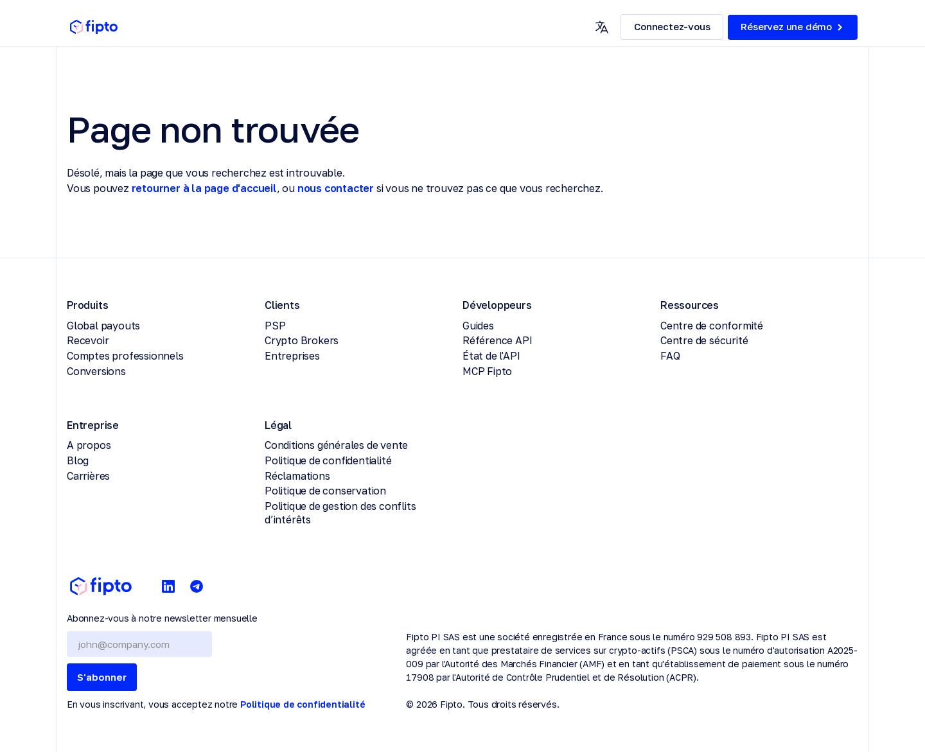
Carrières (88, 475)
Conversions (96, 371)
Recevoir (88, 340)
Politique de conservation (325, 490)
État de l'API (491, 355)
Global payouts (103, 325)
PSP (275, 325)
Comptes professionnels (125, 355)
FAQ (670, 355)
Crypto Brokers (302, 340)
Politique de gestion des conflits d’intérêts (340, 513)
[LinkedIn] (168, 586)
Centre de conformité (711, 325)
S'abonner (102, 677)
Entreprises (292, 355)
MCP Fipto (487, 371)
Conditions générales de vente (336, 445)
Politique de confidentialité (328, 460)
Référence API (497, 340)
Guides (478, 325)
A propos (88, 445)
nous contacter (335, 188)
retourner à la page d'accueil (204, 188)
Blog (78, 460)
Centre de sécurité (704, 340)
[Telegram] (196, 586)
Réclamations (297, 475)
